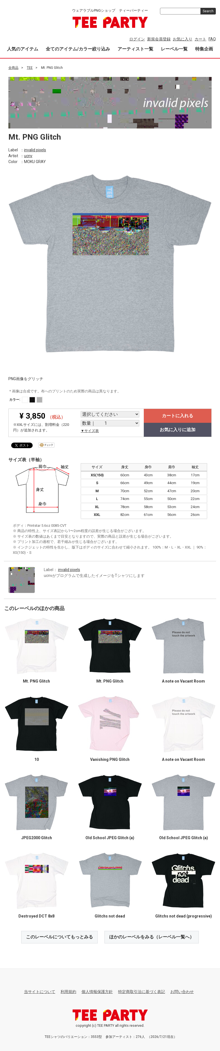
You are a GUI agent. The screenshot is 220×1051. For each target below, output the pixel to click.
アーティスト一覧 (135, 49)
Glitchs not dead (110, 916)
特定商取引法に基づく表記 (141, 991)
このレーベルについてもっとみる (59, 937)
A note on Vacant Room (183, 681)
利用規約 (68, 991)
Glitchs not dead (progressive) (183, 916)
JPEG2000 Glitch (36, 838)
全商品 (13, 68)
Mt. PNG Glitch (36, 681)
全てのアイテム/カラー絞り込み (78, 49)
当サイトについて (39, 991)
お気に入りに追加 (177, 429)
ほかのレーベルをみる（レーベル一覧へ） (151, 937)
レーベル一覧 (174, 49)
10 (36, 759)
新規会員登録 (159, 39)
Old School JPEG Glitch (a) (109, 838)
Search (208, 11)
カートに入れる (177, 415)
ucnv (28, 155)
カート (200, 39)
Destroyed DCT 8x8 (36, 916)
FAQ (212, 39)
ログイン (137, 39)
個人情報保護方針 (97, 991)
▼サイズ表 (90, 431)
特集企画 (204, 49)
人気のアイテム (22, 49)
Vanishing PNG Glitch (110, 759)
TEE (30, 68)
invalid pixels (35, 149)
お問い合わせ (182, 991)
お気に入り (182, 39)
